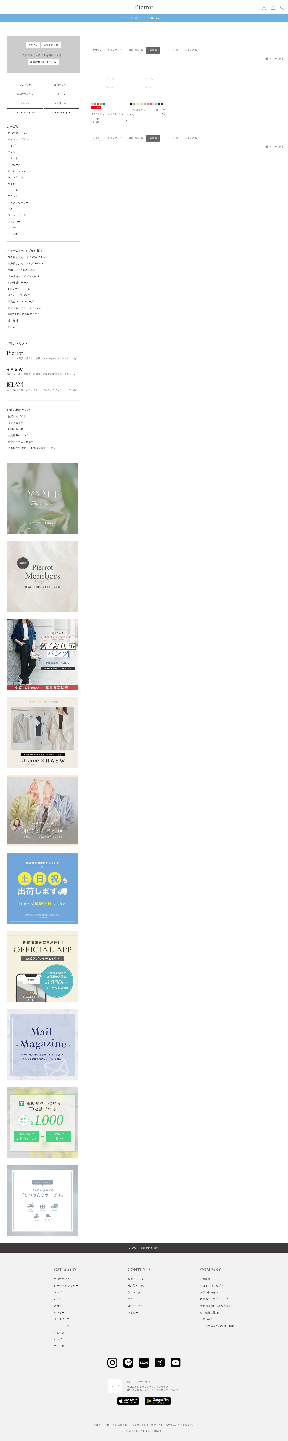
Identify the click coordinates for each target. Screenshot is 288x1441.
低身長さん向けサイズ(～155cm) (27, 257)
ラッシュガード (17, 215)
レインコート (15, 221)
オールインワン (17, 171)
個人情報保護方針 (210, 1312)
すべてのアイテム (18, 133)
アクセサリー (15, 196)
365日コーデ (61, 103)
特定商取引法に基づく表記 (215, 1305)
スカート (13, 158)
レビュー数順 (171, 50)
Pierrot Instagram (25, 112)
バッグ (12, 183)
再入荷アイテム (25, 94)
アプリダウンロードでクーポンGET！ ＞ (144, 17)
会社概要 (205, 1279)
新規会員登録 (51, 45)
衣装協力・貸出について (214, 1299)
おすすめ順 (191, 50)
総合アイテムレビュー (21, 441)
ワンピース (14, 164)
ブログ (131, 1299)
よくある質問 (15, 422)
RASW (12, 228)
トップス (13, 145)
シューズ (13, 190)
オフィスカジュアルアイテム (25, 308)
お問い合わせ (15, 429)
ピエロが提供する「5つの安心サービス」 (32, 448)
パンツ (12, 152)
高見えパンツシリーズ (21, 301)
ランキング (25, 85)
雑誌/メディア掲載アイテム (24, 314)
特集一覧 (25, 103)
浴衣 (10, 209)
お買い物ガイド (17, 416)
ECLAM (12, 234)
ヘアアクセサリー (18, 202)
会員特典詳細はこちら (43, 62)
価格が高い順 (136, 50)
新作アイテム (61, 85)
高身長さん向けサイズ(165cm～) (27, 263)
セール (61, 94)
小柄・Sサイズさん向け (22, 270)
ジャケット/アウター (20, 139)
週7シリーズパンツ (19, 295)
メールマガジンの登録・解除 (217, 1326)
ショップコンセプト (212, 1285)
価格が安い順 (114, 50)
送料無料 (13, 320)
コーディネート (137, 1305)
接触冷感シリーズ (18, 282)
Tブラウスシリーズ (19, 289)
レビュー (133, 1312)
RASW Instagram (61, 112)
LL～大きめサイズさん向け (23, 276)
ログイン (33, 45)
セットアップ (15, 177)
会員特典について (18, 435)
